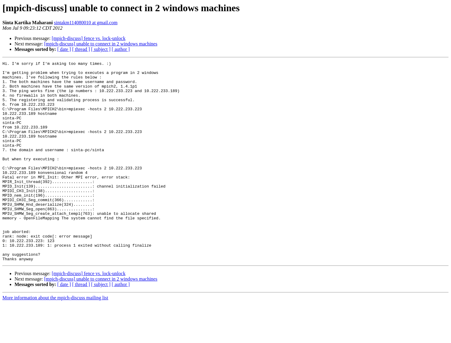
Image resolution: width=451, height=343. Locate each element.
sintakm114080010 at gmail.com (86, 22)
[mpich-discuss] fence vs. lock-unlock (88, 38)
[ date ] (64, 49)
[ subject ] (101, 49)
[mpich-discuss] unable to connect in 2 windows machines (101, 43)
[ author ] (121, 49)
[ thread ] (81, 49)
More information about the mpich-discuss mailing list (55, 337)
